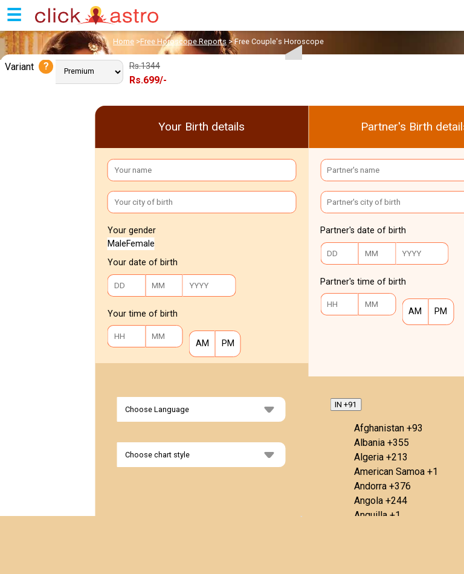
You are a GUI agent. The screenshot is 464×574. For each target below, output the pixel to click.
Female (140, 244)
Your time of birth (143, 314)
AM (199, 343)
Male (117, 244)
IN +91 (345, 404)
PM (224, 343)
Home (123, 41)
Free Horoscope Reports (183, 41)
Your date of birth (143, 262)
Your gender (132, 230)
